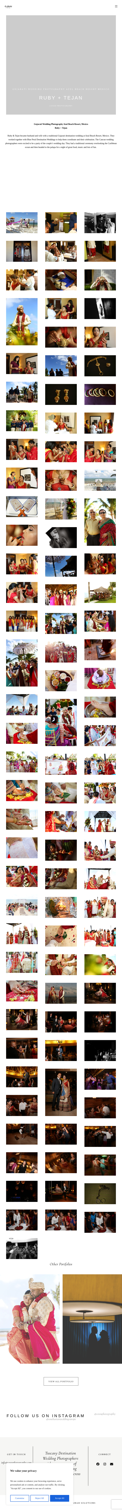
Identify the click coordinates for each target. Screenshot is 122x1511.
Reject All (39, 1498)
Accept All (59, 1498)
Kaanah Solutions (82, 1503)
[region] (39, 1484)
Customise (19, 1498)
